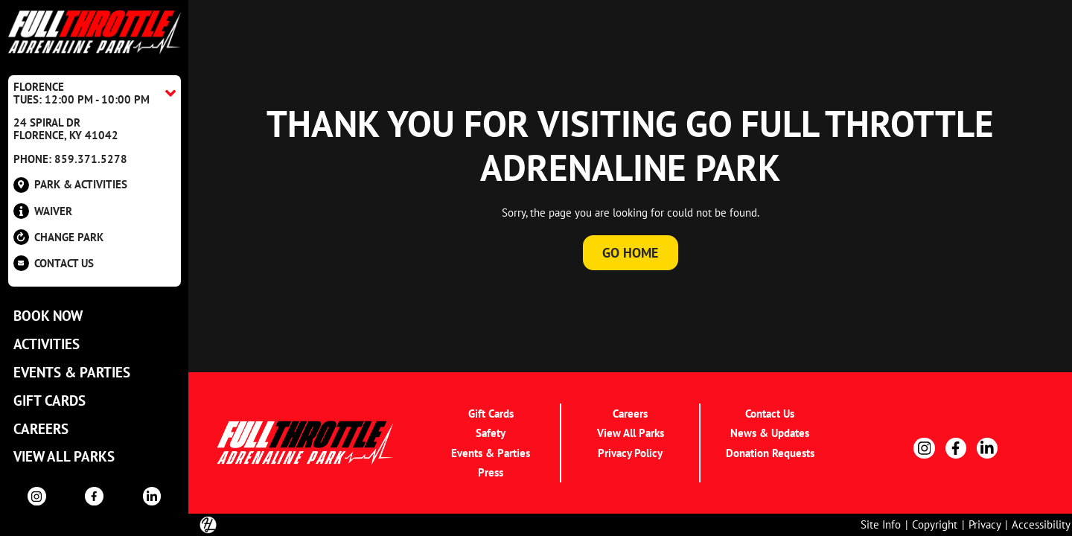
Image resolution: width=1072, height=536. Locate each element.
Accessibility (1041, 524)
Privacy (985, 524)
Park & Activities (70, 185)
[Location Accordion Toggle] (94, 93)
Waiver (42, 211)
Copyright (934, 524)
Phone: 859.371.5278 (70, 159)
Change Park (58, 237)
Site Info (881, 524)
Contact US (53, 263)
